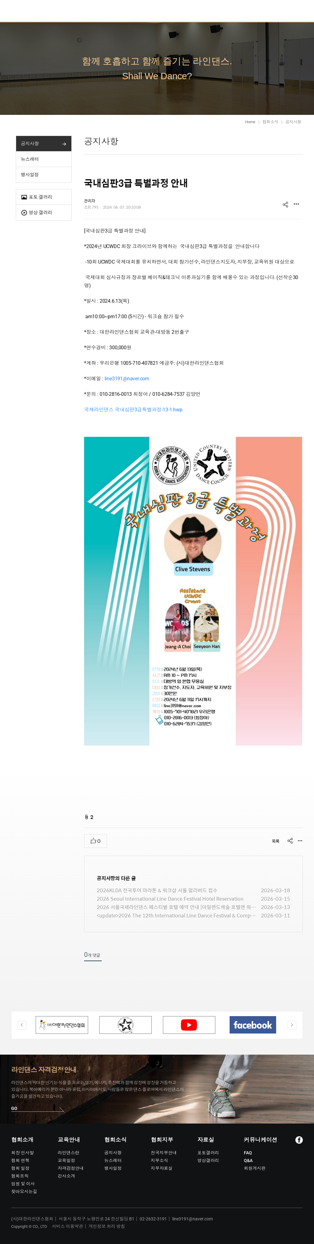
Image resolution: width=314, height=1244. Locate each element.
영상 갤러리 (36, 213)
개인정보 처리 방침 (106, 1226)
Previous (22, 1025)
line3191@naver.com (127, 379)
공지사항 (30, 144)
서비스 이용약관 (67, 1226)
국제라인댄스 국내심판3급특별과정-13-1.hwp (133, 410)
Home (250, 122)
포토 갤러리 (36, 197)
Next (292, 1025)
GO (14, 1108)
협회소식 (270, 122)
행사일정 (30, 175)
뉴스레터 (30, 159)
